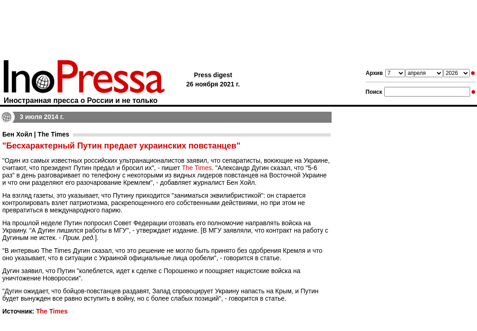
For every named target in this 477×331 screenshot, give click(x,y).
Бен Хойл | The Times (35, 134)
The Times (196, 167)
